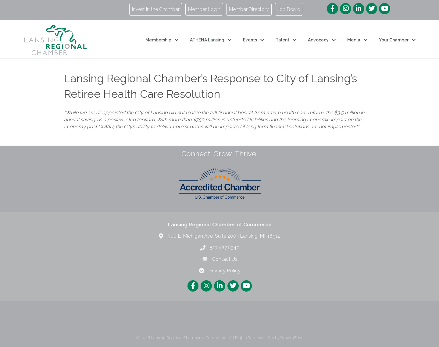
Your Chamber (394, 39)
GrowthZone (291, 337)
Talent (282, 39)
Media (353, 39)
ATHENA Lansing (207, 39)
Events (250, 39)
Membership (158, 39)
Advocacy (318, 39)
